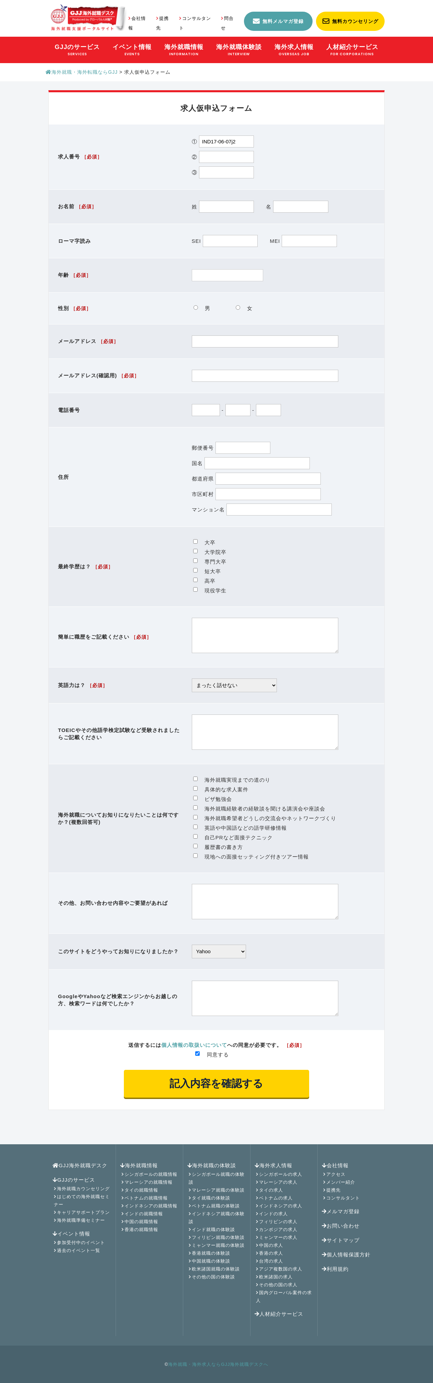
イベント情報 (71, 1234)
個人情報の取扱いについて (194, 1065)
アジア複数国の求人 (280, 1269)
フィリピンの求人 (278, 1221)
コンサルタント (343, 1198)
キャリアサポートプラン (83, 1212)
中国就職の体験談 (211, 1261)
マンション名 (262, 509)
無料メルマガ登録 (283, 21)
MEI (303, 241)
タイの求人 (271, 1190)
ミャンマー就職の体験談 (218, 1245)
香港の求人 (271, 1253)
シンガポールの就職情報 (151, 1174)
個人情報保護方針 (346, 1254)
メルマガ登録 (341, 1211)
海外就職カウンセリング (83, 1188)
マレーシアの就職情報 (149, 1182)
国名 (251, 463)
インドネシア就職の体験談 (217, 1217)
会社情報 (335, 1165)
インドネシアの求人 (280, 1205)
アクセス (336, 1174)
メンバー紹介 (340, 1182)
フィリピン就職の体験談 (218, 1237)
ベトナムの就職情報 (146, 1198)
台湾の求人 (271, 1261)
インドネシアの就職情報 (151, 1205)
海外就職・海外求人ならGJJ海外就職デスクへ (218, 1364)
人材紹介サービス (279, 1314)
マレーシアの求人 (278, 1182)
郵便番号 (231, 448)
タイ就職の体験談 (211, 1198)
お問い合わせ (341, 1226)
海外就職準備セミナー (81, 1220)
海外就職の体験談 (211, 1165)
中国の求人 (271, 1245)
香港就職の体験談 (211, 1253)
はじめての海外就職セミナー (82, 1200)
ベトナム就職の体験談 (216, 1205)
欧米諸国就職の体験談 (216, 1269)
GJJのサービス (73, 1180)
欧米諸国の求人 (276, 1276)
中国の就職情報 (141, 1221)
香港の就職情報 (141, 1229)
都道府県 (256, 479)
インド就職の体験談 (213, 1229)
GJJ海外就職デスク (79, 1165)
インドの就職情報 (144, 1213)
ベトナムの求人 (276, 1198)
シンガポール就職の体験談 (217, 1178)
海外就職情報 (139, 1165)
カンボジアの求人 (278, 1229)
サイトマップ (341, 1240)
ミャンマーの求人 (278, 1237)
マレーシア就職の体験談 (218, 1190)
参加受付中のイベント (81, 1242)
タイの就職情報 (141, 1190)
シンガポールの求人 (280, 1174)
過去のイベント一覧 (78, 1250)
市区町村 (256, 494)
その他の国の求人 (278, 1284)
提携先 (333, 1190)
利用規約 (335, 1269)
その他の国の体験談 (213, 1276)
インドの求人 (273, 1213)
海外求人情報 (273, 1165)
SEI (226, 241)
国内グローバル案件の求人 (284, 1296)
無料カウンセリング (355, 21)
